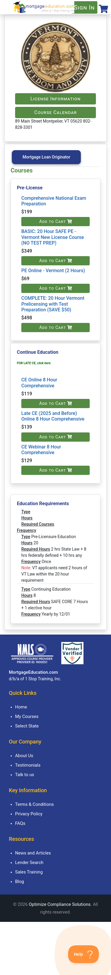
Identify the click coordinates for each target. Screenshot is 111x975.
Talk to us (24, 774)
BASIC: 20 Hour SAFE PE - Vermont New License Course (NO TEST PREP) (52, 237)
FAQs (20, 823)
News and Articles (33, 853)
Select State (27, 726)
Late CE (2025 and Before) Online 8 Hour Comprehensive (52, 416)
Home (21, 707)
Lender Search (29, 862)
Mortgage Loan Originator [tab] (46, 157)
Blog (19, 881)
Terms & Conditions (34, 804)
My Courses (26, 716)
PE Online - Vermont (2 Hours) (53, 270)
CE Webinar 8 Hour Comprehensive (41, 449)
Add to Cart (55, 221)
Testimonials (28, 765)
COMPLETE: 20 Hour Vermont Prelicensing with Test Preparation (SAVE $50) (52, 303)
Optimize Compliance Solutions (60, 904)
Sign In (84, 7)
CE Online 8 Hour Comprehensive (39, 382)
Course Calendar (55, 112)
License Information (55, 99)
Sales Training (29, 872)
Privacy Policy (28, 814)
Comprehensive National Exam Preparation (53, 201)
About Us (24, 755)
